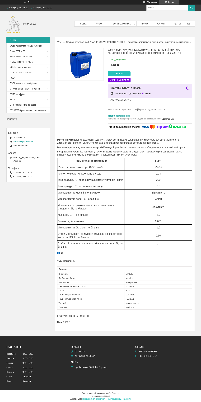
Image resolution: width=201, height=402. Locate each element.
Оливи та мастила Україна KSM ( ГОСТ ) (27, 46)
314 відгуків (152, 2)
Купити (119, 73)
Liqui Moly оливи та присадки (23, 105)
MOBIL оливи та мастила (21, 67)
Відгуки (177, 24)
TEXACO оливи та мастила (21, 72)
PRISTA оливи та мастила (21, 56)
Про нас (144, 24)
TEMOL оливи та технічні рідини (23, 83)
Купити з (119, 80)
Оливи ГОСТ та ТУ (17, 51)
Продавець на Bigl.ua (100, 396)
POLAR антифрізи (17, 94)
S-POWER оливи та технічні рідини (25, 89)
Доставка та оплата (122, 24)
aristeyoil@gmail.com (23, 141)
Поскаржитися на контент (93, 399)
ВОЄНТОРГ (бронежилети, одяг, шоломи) (28, 110)
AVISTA (12, 99)
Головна (82, 24)
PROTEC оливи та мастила (21, 62)
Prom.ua (115, 393)
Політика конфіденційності (119, 399)
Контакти (161, 24)
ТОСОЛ (12, 78)
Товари (99, 24)
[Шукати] (191, 8)
